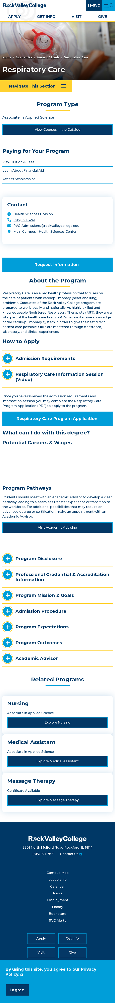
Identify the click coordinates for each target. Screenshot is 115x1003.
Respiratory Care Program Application (56, 418)
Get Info (46, 16)
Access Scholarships (19, 179)
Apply (14, 16)
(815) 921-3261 (24, 220)
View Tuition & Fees (18, 162)
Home (6, 57)
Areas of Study (48, 57)
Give (102, 16)
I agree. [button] (17, 990)
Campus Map (58, 873)
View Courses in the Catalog (57, 129)
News (57, 893)
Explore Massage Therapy (57, 800)
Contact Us (69, 854)
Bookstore (57, 914)
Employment (57, 900)
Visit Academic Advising (57, 527)
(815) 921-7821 (43, 854)
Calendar (57, 886)
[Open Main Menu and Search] (108, 5)
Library (57, 907)
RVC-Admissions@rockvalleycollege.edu (46, 226)
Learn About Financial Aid (23, 170)
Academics (24, 57)
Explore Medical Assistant (57, 761)
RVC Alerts (57, 920)
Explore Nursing (57, 722)
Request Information (56, 264)
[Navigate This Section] (36, 86)
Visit (77, 16)
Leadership (57, 880)
